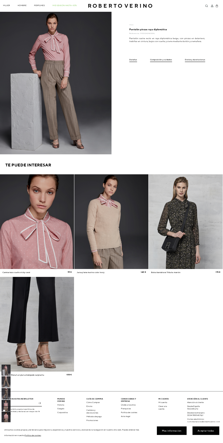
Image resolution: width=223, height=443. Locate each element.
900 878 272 (192, 409)
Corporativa (62, 412)
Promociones (92, 420)
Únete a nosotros (128, 405)
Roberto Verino (120, 6)
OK (39, 403)
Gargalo (60, 408)
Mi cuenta (162, 402)
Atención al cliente (195, 402)
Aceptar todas (206, 430)
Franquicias (126, 408)
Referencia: (134, 33)
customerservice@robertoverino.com (203, 422)
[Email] (20, 403)
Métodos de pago (94, 416)
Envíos (89, 406)
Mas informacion (171, 430)
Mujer (6, 5)
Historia (60, 405)
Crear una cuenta (162, 407)
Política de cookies (129, 412)
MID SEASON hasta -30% (64, 5)
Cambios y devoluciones (92, 411)
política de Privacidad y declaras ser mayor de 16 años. (23, 411)
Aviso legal (125, 416)
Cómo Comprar (93, 402)
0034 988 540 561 (195, 415)
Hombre (22, 5)
